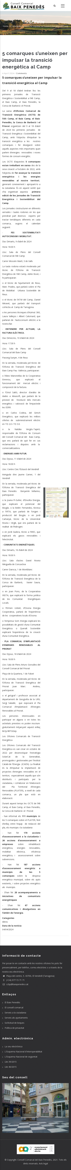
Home (5, 26)
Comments (21, 73)
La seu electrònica (13, 1046)
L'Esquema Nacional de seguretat (21, 1056)
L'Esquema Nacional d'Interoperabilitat (23, 1051)
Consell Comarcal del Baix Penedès (34, 1159)
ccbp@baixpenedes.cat (15, 984)
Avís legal (43, 1163)
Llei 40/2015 (11, 1066)
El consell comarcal (14, 1007)
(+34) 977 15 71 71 (13, 980)
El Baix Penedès (12, 1002)
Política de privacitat (14, 1027)
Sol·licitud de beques (14, 1022)
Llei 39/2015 (11, 1061)
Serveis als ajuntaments (16, 1017)
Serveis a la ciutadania (15, 1012)
